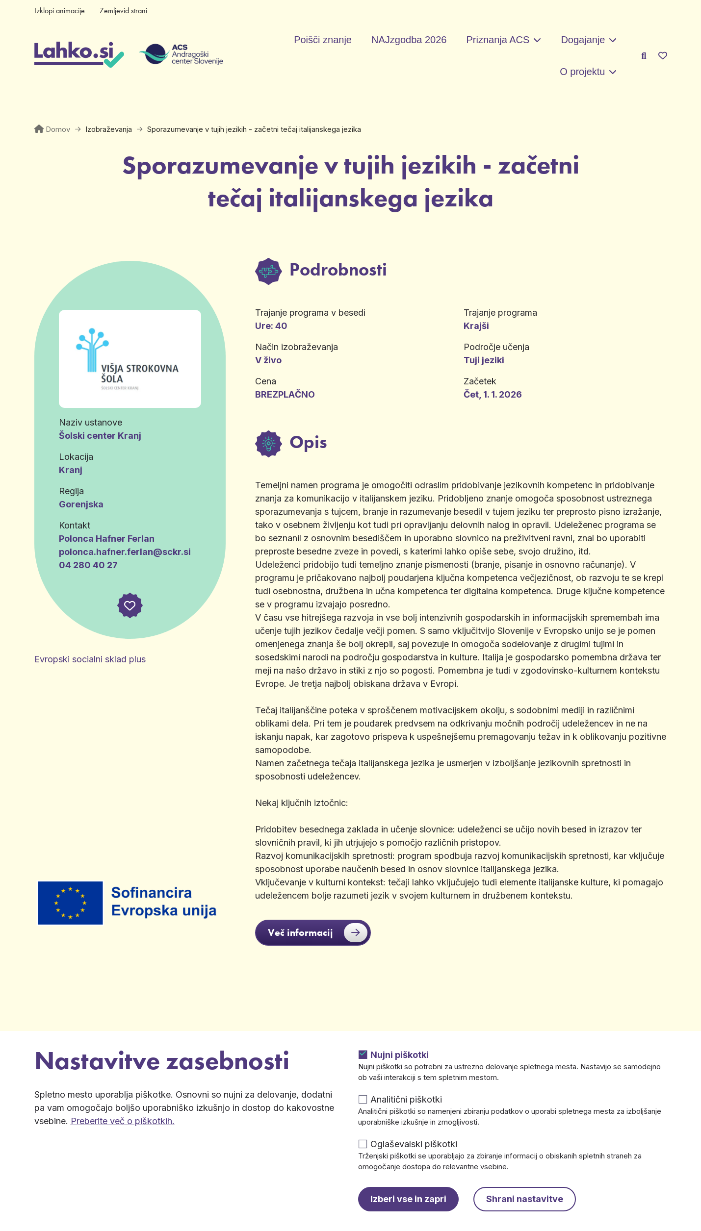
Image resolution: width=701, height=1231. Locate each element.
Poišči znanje (323, 39)
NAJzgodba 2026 (408, 39)
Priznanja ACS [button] (497, 39)
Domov (58, 129)
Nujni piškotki (399, 1055)
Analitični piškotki (406, 1099)
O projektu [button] (582, 71)
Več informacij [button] (317, 932)
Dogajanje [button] (583, 39)
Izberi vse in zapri (408, 1199)
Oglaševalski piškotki (413, 1144)
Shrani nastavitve (524, 1199)
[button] (130, 605)
